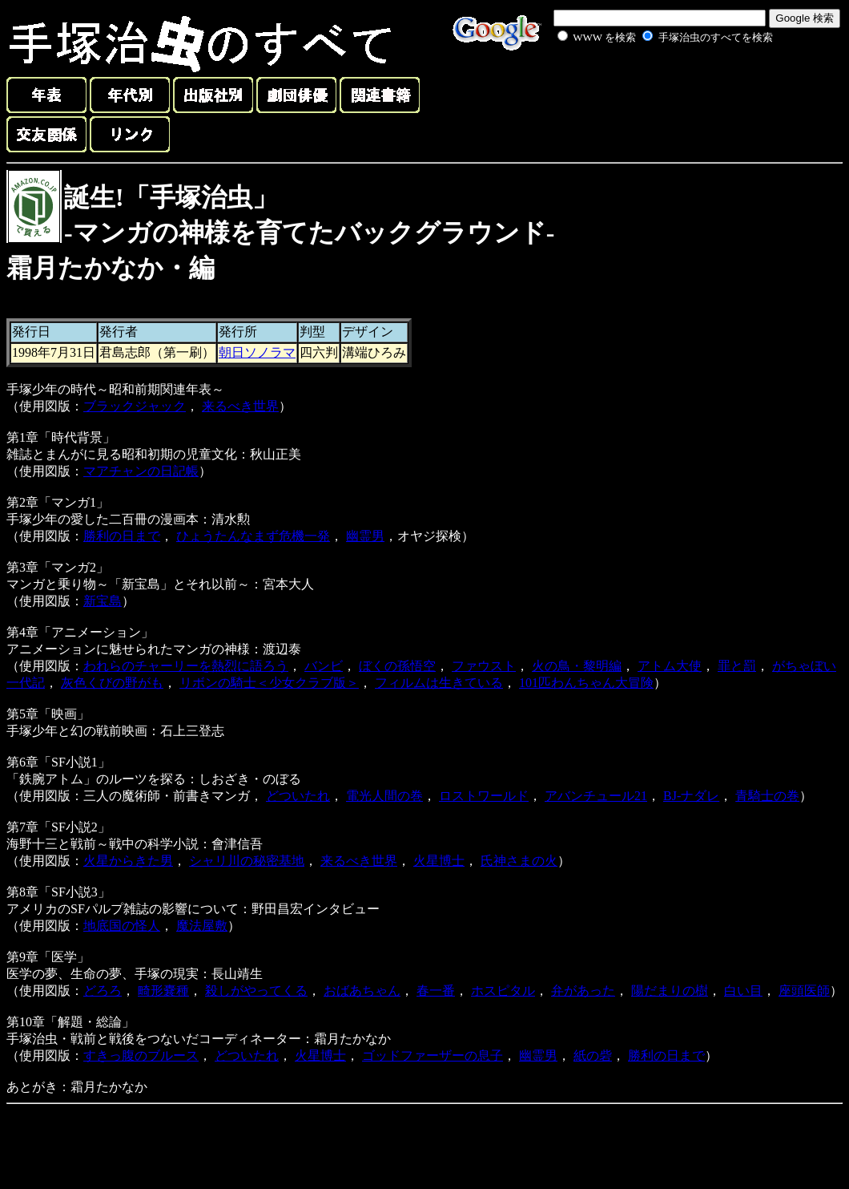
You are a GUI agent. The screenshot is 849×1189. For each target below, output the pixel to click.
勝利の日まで (121, 536)
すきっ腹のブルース (141, 1055)
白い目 (743, 990)
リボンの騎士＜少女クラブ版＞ (269, 683)
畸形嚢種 (163, 990)
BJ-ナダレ (691, 796)
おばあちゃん (362, 990)
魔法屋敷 (201, 925)
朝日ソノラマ (257, 352)
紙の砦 (592, 1055)
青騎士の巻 (767, 796)
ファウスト (484, 666)
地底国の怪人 (121, 925)
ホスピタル (503, 990)
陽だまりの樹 (669, 990)
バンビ (323, 666)
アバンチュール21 (596, 796)
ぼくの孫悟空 (397, 666)
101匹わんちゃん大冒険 (586, 683)
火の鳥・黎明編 (577, 666)
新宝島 (102, 601)
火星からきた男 (128, 860)
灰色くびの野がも (112, 683)
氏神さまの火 (519, 860)
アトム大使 (670, 666)
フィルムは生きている (439, 683)
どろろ (102, 990)
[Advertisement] (647, 83)
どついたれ (298, 796)
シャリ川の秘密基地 (246, 860)
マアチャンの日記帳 (141, 471)
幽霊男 (365, 536)
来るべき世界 (240, 406)
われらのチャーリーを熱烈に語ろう (185, 666)
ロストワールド (484, 796)
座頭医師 (804, 990)
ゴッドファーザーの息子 (432, 1055)
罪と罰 (737, 666)
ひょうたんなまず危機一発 (253, 536)
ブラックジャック (134, 406)
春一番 (435, 990)
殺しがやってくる (256, 990)
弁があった (583, 990)
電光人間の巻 (384, 796)
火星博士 (439, 860)
